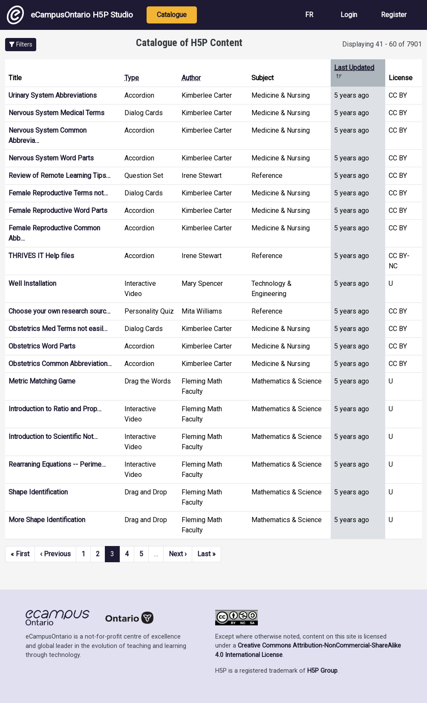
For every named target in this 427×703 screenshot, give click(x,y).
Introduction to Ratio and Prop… (55, 409)
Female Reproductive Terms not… (58, 193)
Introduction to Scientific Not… (53, 437)
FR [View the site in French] (309, 15)
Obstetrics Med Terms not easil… (58, 329)
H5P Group (322, 670)
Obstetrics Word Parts (42, 346)
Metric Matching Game (42, 381)
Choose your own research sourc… (59, 311)
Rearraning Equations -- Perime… (57, 464)
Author (191, 78)
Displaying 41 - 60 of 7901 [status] (382, 44)
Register (394, 15)
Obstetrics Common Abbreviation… (60, 364)
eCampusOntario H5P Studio (70, 15)
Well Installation (32, 283)
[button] (20, 44)
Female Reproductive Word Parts (58, 210)
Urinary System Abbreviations (53, 95)
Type (131, 78)
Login (348, 15)
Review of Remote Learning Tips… (59, 175)
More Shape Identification (47, 520)
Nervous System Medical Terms (56, 113)
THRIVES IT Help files (41, 256)
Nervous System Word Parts (51, 158)
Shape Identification (38, 492)
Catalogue (172, 15)
